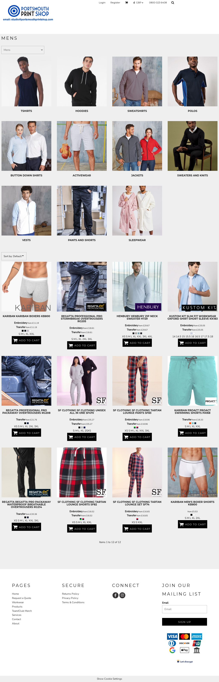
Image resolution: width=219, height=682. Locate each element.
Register (115, 2)
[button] (126, 2)
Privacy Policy (70, 598)
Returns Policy (70, 594)
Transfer (20, 327)
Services (16, 615)
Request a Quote (21, 598)
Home (15, 594)
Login (102, 2)
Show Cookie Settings (109, 679)
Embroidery (20, 323)
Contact (16, 619)
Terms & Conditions (73, 602)
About (15, 623)
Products (17, 606)
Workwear (18, 602)
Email (165, 602)
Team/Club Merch (22, 611)
